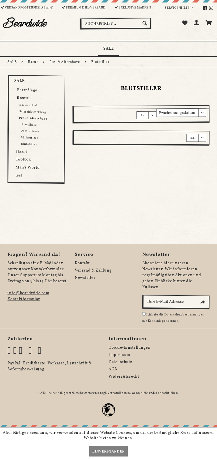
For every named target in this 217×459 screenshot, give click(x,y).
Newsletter (85, 278)
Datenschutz (120, 362)
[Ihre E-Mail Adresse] (176, 302)
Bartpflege (27, 90)
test (19, 175)
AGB (112, 369)
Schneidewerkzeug (32, 112)
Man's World (28, 168)
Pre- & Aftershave (33, 118)
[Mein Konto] (197, 23)
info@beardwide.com (28, 293)
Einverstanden (108, 451)
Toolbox (23, 159)
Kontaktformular (24, 299)
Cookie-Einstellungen (129, 347)
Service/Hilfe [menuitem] (177, 8)
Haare (22, 151)
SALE (19, 81)
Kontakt (82, 263)
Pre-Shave (29, 125)
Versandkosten (119, 393)
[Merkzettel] (185, 23)
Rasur (23, 98)
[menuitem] (207, 8)
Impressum (119, 355)
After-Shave (30, 131)
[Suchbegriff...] (115, 23)
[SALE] (108, 48)
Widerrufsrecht (123, 376)
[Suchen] (145, 23)
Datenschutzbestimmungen (184, 315)
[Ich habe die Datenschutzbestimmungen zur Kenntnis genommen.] (144, 313)
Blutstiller (29, 144)
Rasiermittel (28, 105)
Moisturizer (29, 138)
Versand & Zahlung (93, 270)
